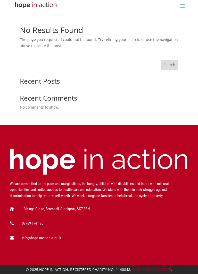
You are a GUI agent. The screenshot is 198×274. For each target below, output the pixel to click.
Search (169, 64)
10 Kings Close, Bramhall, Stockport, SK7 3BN (56, 209)
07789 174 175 (32, 223)
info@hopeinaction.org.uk (41, 238)
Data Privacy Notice (151, 269)
